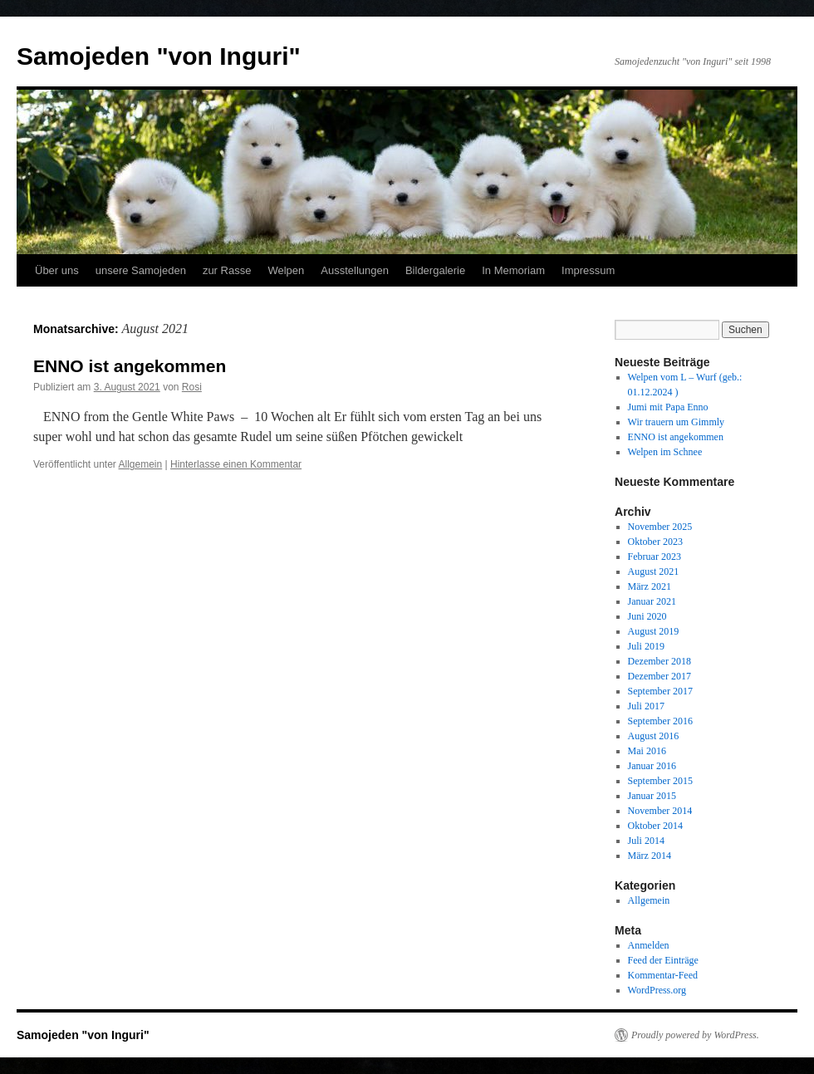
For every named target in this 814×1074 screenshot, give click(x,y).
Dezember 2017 (659, 676)
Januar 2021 (652, 601)
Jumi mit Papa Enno (668, 407)
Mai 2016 (647, 751)
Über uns (57, 270)
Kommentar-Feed (663, 975)
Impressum (588, 270)
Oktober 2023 (655, 541)
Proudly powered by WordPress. (695, 1035)
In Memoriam (513, 270)
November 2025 (660, 526)
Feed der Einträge (663, 960)
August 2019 (653, 631)
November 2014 (660, 811)
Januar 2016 (652, 766)
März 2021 (649, 586)
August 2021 (653, 571)
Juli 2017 (646, 706)
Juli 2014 (646, 840)
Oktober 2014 (655, 825)
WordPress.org (657, 990)
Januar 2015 (652, 796)
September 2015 (660, 781)
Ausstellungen (355, 270)
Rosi (192, 387)
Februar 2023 (654, 556)
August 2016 (653, 736)
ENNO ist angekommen (129, 365)
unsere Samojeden (141, 270)
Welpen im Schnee (665, 452)
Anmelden (648, 945)
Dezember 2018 (659, 661)
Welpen (285, 270)
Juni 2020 (647, 616)
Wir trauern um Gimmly (676, 422)
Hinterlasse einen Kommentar (236, 464)
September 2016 (660, 721)
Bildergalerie (435, 270)
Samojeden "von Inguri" (159, 56)
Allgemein (141, 464)
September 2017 (660, 691)
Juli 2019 (646, 646)
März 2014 (649, 855)
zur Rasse (227, 270)
